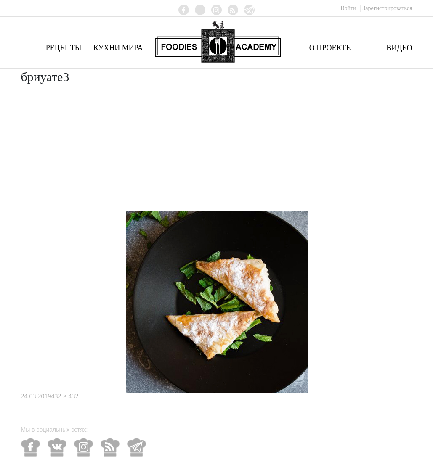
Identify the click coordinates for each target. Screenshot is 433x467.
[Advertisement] (216, 148)
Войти (349, 8)
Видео (399, 48)
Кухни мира (118, 48)
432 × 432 (65, 396)
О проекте (330, 48)
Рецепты (64, 48)
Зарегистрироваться (387, 8)
